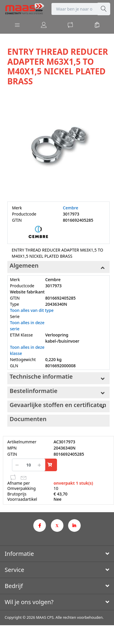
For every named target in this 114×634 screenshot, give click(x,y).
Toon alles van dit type (31, 310)
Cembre (70, 208)
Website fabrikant (27, 292)
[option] (58, 144)
